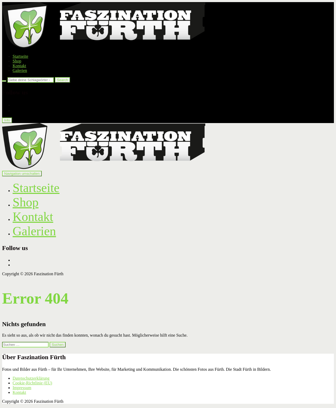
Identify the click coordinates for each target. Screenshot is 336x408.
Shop (17, 61)
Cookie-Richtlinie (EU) (32, 383)
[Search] (4, 81)
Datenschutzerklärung (31, 378)
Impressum (22, 387)
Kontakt (19, 65)
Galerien (20, 70)
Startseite (20, 56)
